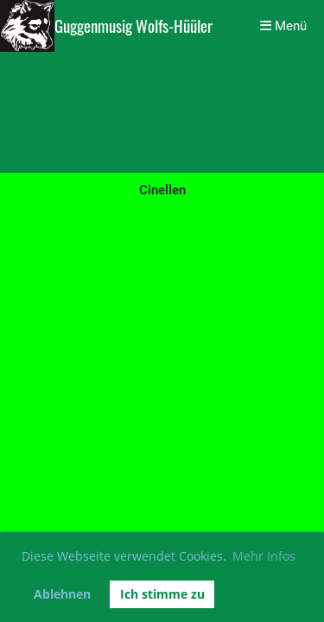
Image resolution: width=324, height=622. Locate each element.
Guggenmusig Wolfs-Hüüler (133, 26)
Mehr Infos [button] (263, 556)
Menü (283, 26)
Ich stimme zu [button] (162, 594)
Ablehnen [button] (62, 594)
